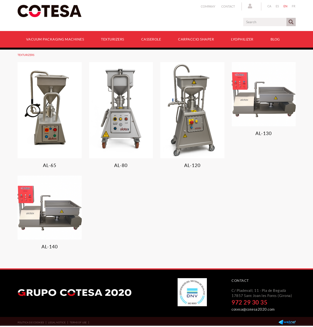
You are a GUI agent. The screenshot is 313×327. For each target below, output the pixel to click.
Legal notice (56, 322)
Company (208, 6)
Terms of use (78, 322)
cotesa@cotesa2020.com (253, 309)
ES (277, 6)
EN (285, 6)
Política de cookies (31, 322)
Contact (228, 6)
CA (269, 6)
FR (294, 6)
